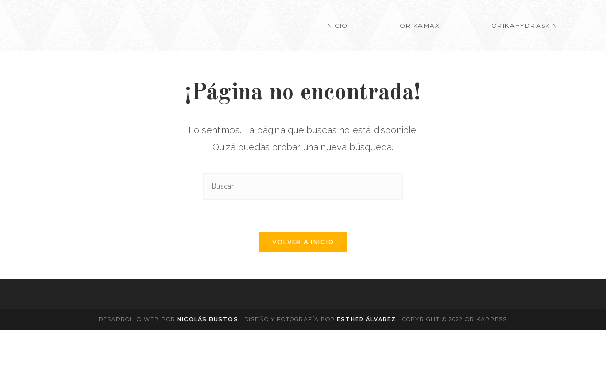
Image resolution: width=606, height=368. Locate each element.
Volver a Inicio (303, 242)
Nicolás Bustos (207, 319)
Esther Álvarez (367, 319)
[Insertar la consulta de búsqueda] (303, 186)
